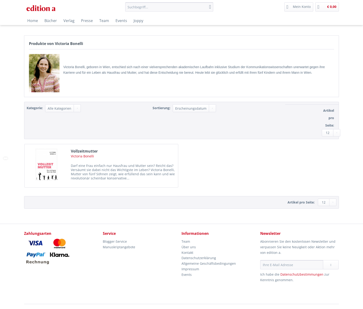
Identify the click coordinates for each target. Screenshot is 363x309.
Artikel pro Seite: (328, 117)
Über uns (189, 247)
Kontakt (187, 252)
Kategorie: (35, 108)
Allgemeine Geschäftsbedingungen (209, 263)
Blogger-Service (115, 241)
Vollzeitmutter (84, 151)
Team (186, 241)
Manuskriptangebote (119, 247)
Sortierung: (161, 108)
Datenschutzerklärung (199, 258)
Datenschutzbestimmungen (301, 274)
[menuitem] (169, 9)
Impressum (190, 269)
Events (187, 274)
